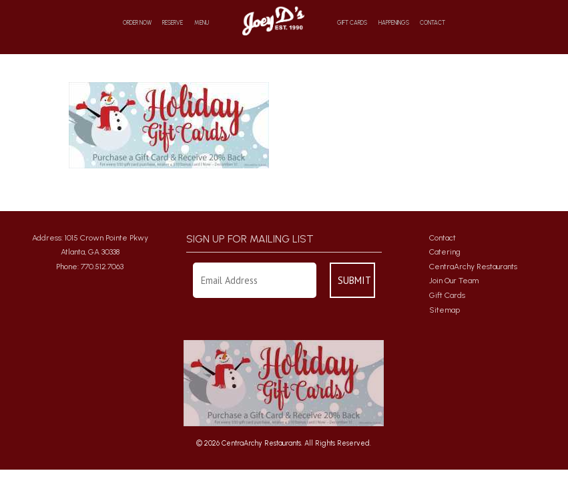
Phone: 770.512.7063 (89, 266)
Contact (432, 23)
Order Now (137, 23)
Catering (445, 252)
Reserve (172, 23)
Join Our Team (454, 280)
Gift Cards (352, 23)
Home (272, 20)
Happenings (393, 23)
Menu (201, 23)
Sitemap (444, 310)
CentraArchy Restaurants (473, 266)
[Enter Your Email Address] (254, 280)
